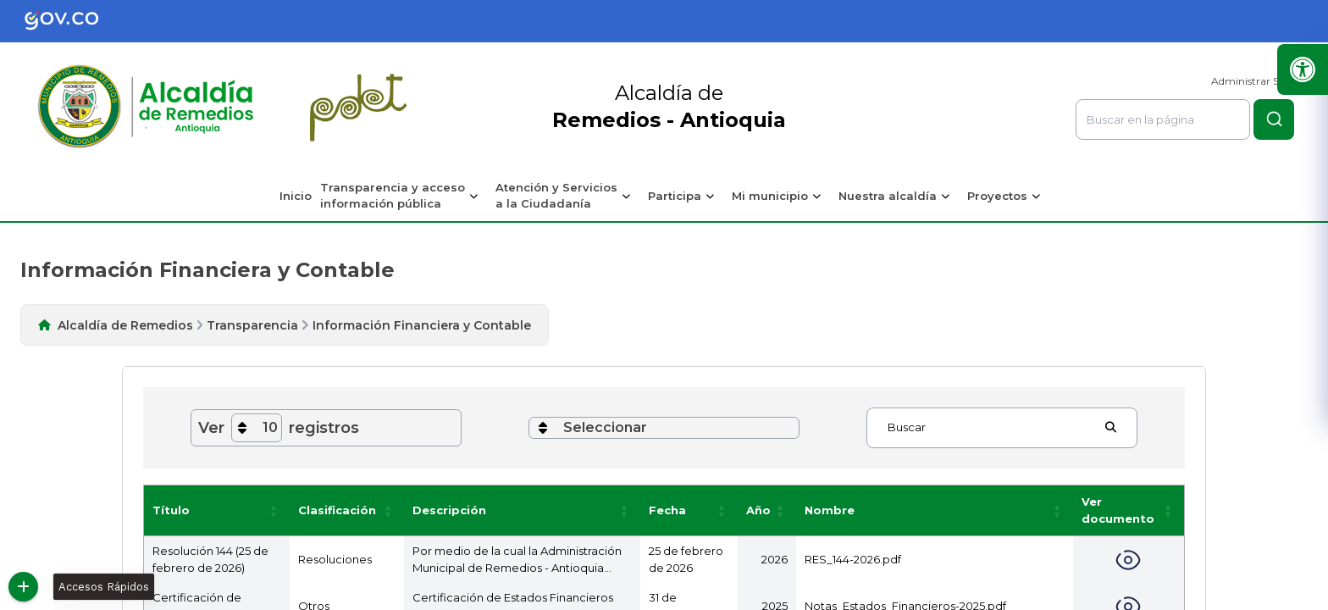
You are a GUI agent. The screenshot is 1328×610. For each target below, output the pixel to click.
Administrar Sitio (1252, 81)
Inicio (295, 195)
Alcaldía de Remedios (125, 325)
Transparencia (252, 325)
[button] (274, 510)
